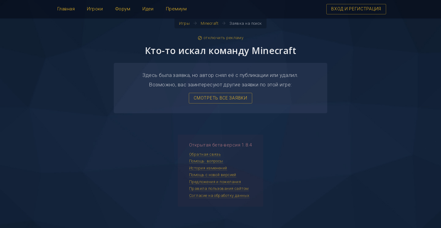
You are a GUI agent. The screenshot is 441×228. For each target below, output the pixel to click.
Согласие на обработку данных (219, 195)
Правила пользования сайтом (219, 188)
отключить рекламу (221, 37)
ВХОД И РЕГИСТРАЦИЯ (356, 8)
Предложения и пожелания (215, 181)
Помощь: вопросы (206, 161)
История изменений (208, 168)
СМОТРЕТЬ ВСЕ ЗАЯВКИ (220, 98)
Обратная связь (205, 154)
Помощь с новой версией (212, 174)
